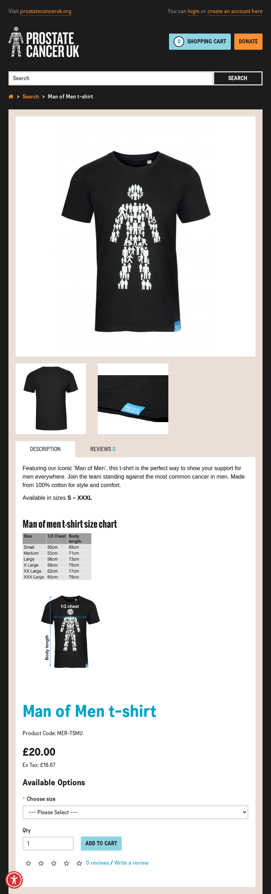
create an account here (235, 11)
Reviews (103, 449)
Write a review (131, 862)
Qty (27, 830)
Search (237, 78)
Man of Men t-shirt (70, 96)
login (193, 11)
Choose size (41, 799)
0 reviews (97, 862)
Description (45, 449)
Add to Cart (101, 843)
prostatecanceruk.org (45, 11)
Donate (248, 41)
